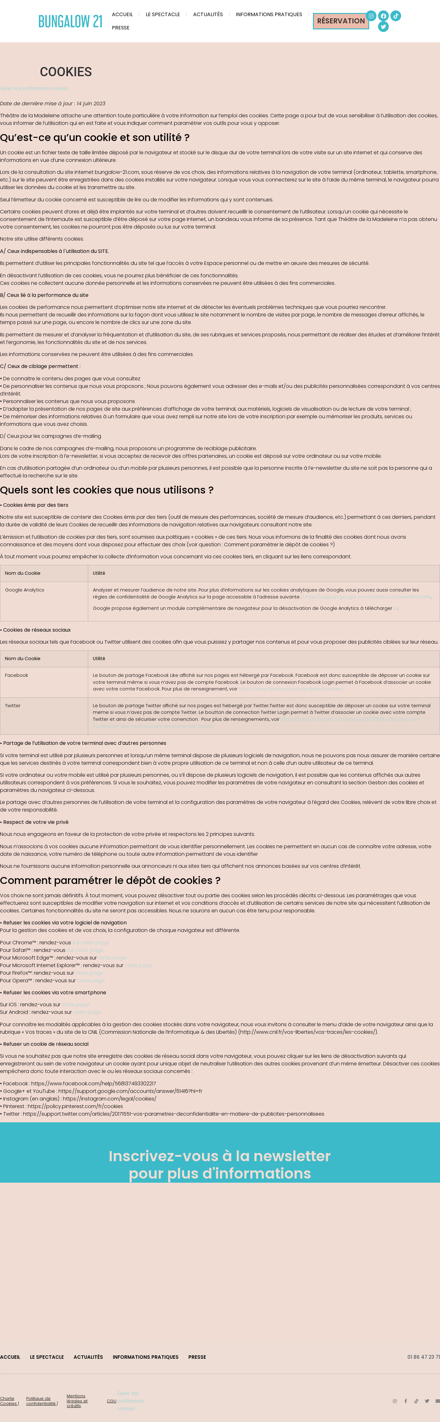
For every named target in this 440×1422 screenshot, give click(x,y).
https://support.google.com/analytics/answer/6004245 (367, 597)
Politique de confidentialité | (42, 1401)
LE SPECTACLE (163, 14)
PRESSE (121, 27)
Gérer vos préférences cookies (34, 88)
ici (396, 608)
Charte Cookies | (9, 1401)
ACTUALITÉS (208, 14)
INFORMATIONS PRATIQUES (269, 14)
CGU (111, 1401)
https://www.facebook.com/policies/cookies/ (291, 689)
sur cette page (90, 942)
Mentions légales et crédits (77, 1401)
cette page (112, 957)
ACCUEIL (122, 14)
